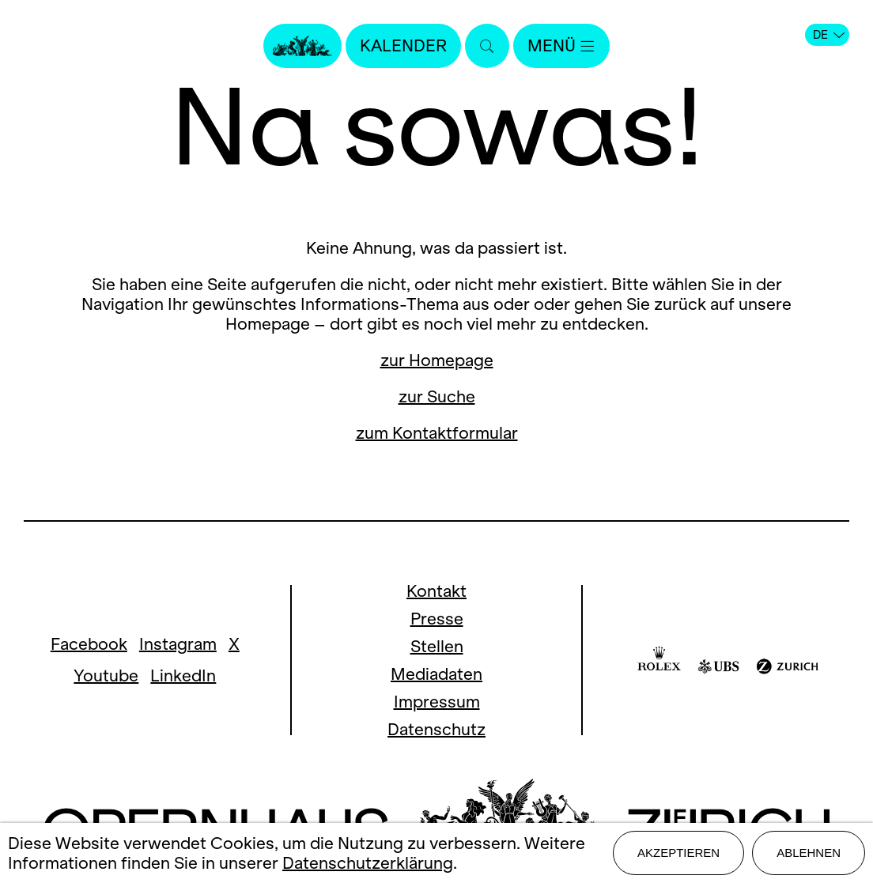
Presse (436, 618)
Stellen (436, 646)
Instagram (178, 644)
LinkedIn (183, 675)
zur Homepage (436, 360)
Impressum (437, 701)
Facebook (89, 644)
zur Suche (437, 396)
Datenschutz (436, 729)
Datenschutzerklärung (367, 863)
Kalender (403, 45)
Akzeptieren (678, 852)
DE (829, 34)
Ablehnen (809, 852)
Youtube (106, 675)
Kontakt (436, 591)
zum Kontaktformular (437, 433)
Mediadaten (436, 674)
